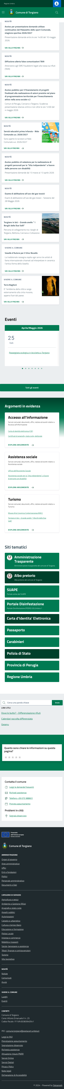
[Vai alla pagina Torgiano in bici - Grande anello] (13, 238)
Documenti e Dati (9, 884)
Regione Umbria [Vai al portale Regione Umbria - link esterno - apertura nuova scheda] (9, 3)
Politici (4, 876)
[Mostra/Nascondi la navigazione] (3, 12)
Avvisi (4, 982)
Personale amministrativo (13, 880)
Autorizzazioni (8, 916)
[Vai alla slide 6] (38, 368)
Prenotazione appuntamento (14, 1041)
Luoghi (4, 996)
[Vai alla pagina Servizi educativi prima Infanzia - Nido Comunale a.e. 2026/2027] (13, 147)
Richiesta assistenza (11, 1049)
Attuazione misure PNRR (13, 1053)
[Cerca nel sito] (57, 12)
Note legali (6, 1070)
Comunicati (6, 977)
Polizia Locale (7, 933)
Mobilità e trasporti (10, 942)
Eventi (4, 1001)
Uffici (4, 868)
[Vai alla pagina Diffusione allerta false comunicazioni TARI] (15, 75)
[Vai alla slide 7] (41, 368)
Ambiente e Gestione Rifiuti (14, 903)
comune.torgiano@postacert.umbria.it (22, 1031)
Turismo (5, 954)
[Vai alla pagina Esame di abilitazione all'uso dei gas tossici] (15, 207)
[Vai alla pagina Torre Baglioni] (13, 300)
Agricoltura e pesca (10, 899)
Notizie (5, 973)
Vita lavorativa (8, 959)
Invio (57, 702)
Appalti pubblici (8, 912)
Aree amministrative (11, 863)
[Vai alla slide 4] (32, 368)
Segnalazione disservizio (12, 1045)
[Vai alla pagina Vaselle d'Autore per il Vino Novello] (15, 270)
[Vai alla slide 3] (28, 368)
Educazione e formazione (13, 929)
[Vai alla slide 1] (22, 368)
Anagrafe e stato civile (11, 908)
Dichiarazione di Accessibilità (14, 1075)
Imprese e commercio (11, 937)
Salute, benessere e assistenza (15, 946)
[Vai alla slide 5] (35, 368)
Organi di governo (9, 859)
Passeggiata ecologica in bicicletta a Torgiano (29, 352)
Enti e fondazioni (9, 872)
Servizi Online (8, 1058)
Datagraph (57, 1085)
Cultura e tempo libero (11, 925)
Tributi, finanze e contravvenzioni (16, 950)
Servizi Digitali (8, 1062)
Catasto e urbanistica (11, 920)
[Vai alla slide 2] (25, 368)
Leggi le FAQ (7, 1036)
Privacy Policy (8, 1066)
